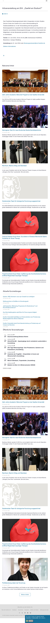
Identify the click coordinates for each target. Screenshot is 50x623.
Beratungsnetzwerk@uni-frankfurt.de (34, 48)
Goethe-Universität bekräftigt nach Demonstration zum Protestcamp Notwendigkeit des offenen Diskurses (21, 322)
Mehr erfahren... (42, 618)
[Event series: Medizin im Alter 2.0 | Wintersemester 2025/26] (14, 368)
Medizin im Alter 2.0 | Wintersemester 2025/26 (21, 370)
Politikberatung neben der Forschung (13, 588)
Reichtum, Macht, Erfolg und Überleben (14, 170)
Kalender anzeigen (7, 373)
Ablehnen (31, 620)
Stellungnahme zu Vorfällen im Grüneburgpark (15, 306)
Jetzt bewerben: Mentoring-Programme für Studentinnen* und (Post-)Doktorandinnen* (20, 311)
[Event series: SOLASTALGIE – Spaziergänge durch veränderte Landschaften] (14, 344)
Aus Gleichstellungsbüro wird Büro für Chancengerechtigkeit (20, 317)
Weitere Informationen (9, 51)
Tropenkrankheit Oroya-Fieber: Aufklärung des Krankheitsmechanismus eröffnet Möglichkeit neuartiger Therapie (24, 279)
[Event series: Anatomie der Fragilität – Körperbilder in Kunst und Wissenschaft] (14, 357)
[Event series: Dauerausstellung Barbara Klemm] (13, 339)
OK (27, 620)
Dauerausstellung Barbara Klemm (18, 341)
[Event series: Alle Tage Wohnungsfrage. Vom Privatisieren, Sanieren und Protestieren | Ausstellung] (14, 350)
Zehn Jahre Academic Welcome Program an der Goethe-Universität (23, 99)
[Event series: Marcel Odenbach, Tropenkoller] (14, 363)
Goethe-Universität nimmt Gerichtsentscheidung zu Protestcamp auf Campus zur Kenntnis (21, 329)
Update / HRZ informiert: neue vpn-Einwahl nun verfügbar (18, 301)
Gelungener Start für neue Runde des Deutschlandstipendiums (21, 135)
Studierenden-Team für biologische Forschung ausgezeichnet (21, 206)
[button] (25, 599)
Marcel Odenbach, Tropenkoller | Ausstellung (21, 365)
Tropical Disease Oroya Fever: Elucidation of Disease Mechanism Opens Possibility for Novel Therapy (24, 242)
